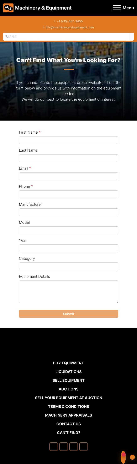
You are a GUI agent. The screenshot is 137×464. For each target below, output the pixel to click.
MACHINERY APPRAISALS (68, 415)
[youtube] (83, 446)
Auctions (69, 389)
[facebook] (53, 446)
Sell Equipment (69, 380)
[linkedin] (63, 446)
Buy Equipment (68, 363)
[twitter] (73, 446)
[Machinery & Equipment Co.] (68, 352)
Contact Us (68, 424)
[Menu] (117, 7)
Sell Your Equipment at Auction (68, 398)
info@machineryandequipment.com (70, 27)
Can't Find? (68, 432)
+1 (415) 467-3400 (70, 21)
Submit (68, 314)
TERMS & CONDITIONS (68, 406)
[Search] (66, 37)
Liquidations (69, 372)
